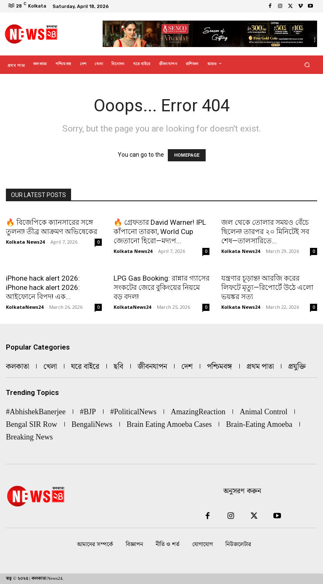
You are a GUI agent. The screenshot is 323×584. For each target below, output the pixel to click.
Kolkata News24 (25, 242)
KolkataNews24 (24, 307)
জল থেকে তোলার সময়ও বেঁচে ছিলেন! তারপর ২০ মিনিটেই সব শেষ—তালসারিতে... (265, 231)
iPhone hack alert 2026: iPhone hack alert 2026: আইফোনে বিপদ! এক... (43, 287)
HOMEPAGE (186, 155)
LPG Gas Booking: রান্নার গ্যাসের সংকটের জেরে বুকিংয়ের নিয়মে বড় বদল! (161, 287)
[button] (307, 64)
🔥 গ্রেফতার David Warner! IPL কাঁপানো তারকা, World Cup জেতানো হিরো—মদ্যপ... (160, 231)
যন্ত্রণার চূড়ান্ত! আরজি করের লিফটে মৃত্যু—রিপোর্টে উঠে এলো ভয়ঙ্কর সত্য (267, 287)
